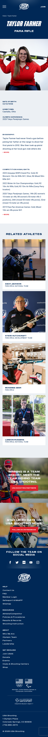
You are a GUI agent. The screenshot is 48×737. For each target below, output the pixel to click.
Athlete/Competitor (12, 614)
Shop (5, 667)
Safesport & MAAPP (13, 600)
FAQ (5, 594)
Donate (6, 657)
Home (4, 16)
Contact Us (8, 590)
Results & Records (12, 620)
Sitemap (7, 604)
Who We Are (8, 634)
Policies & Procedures (14, 617)
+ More (6, 152)
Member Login (10, 597)
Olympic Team (10, 637)
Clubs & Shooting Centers (16, 664)
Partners (7, 640)
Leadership (8, 644)
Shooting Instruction (13, 624)
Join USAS (8, 654)
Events (6, 660)
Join (42, 7)
